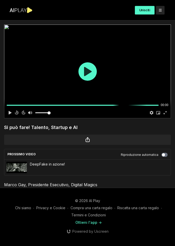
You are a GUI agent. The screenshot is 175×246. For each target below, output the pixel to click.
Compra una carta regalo (91, 208)
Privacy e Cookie (50, 208)
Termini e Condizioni (88, 215)
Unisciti (144, 10)
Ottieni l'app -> (88, 222)
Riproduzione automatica (144, 155)
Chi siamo (23, 208)
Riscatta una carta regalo (138, 208)
